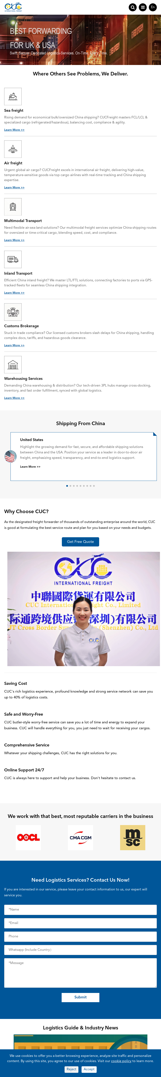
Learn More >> (14, 129)
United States (31, 440)
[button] (67, 486)
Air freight (13, 163)
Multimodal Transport (23, 221)
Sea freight (13, 111)
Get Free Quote (80, 542)
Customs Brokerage (21, 326)
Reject (71, 1069)
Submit (80, 997)
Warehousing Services (23, 379)
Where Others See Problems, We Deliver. (80, 74)
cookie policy (121, 1061)
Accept (89, 1069)
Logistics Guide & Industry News (80, 1028)
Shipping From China (80, 424)
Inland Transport (18, 274)
